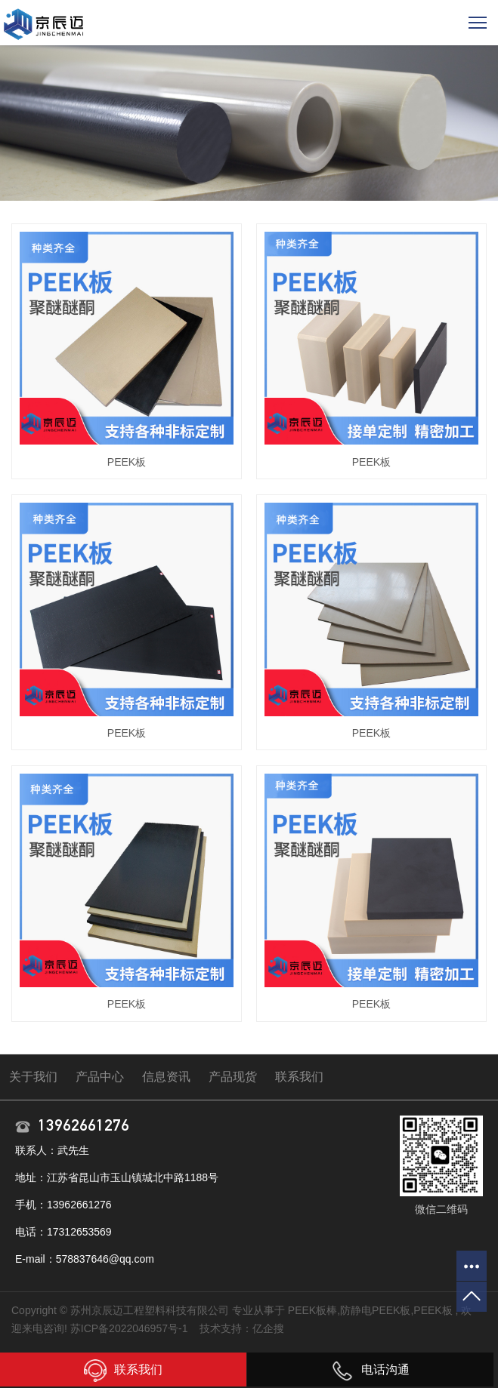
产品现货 (233, 1076)
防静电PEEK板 (375, 1310)
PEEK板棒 (312, 1310)
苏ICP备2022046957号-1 (129, 1328)
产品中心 (100, 1076)
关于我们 (33, 1076)
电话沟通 (370, 1369)
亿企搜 (268, 1328)
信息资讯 (166, 1076)
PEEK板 (126, 462)
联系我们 (299, 1076)
